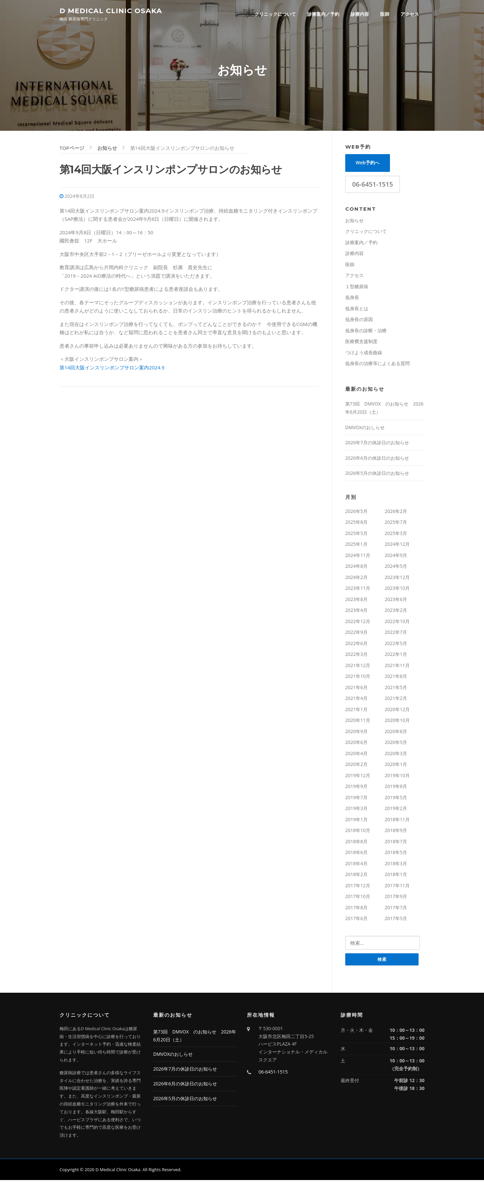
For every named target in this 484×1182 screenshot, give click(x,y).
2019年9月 (356, 788)
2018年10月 (357, 832)
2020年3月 (396, 755)
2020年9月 (356, 733)
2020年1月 (396, 766)
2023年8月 (356, 600)
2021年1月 (356, 710)
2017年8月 (356, 909)
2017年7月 (396, 909)
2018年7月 (396, 843)
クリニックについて (275, 14)
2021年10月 (357, 678)
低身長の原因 (359, 321)
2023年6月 (396, 600)
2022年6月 (356, 644)
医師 (384, 14)
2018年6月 (356, 854)
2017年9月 (396, 898)
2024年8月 (356, 568)
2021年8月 (396, 678)
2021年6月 (356, 688)
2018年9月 (396, 832)
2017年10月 (357, 898)
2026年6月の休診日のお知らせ (377, 459)
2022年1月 (396, 656)
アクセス (409, 14)
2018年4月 (356, 865)
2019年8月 (396, 788)
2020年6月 (356, 744)
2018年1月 (396, 876)
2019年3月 (356, 810)
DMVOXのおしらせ (365, 429)
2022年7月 (396, 634)
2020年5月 (396, 744)
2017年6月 (356, 920)
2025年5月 (356, 534)
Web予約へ (367, 164)
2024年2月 (356, 578)
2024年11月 (357, 556)
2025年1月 (356, 546)
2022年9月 (356, 634)
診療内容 (360, 14)
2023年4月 (356, 612)
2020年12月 (397, 710)
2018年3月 (396, 865)
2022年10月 (397, 622)
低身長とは (356, 310)
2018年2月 (356, 876)
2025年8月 (356, 524)
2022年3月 (356, 656)
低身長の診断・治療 (366, 332)
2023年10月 (397, 590)
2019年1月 (356, 821)
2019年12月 (357, 777)
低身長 (352, 299)
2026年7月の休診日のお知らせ (377, 444)
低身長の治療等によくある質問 (377, 365)
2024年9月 (396, 556)
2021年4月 (356, 700)
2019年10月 (397, 777)
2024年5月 (396, 568)
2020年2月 (356, 766)
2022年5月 (396, 644)
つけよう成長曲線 (363, 354)
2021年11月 (397, 666)
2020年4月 (356, 755)
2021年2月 (396, 700)
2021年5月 (396, 688)
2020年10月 (397, 722)
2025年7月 (396, 524)
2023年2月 (396, 612)
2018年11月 (397, 821)
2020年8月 (396, 733)
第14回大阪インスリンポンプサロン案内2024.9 (112, 368)
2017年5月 (396, 920)
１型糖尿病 (356, 288)
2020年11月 (357, 722)
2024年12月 (397, 546)
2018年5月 (396, 854)
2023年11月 (357, 590)
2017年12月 (357, 887)
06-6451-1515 (372, 185)
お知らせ (354, 222)
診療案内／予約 (323, 14)
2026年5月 (356, 512)
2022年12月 (357, 622)
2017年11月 (397, 887)
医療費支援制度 (361, 343)
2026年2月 (396, 512)
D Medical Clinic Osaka (111, 10)
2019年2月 (396, 810)
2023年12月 (397, 578)
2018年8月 (356, 843)
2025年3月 (396, 534)
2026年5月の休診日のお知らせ (377, 475)
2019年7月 (356, 799)
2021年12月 (357, 666)
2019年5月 (396, 799)
